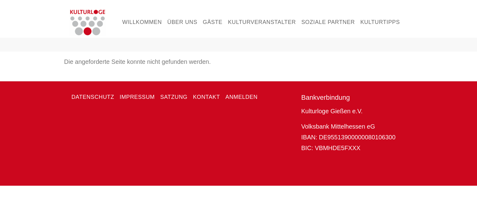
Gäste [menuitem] (212, 22)
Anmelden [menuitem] (241, 97)
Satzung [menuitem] (174, 97)
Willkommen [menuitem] (142, 22)
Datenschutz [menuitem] (93, 97)
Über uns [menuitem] (182, 22)
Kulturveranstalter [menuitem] (262, 22)
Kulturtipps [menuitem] (380, 22)
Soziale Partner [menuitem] (328, 22)
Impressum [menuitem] (137, 97)
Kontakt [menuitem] (206, 97)
